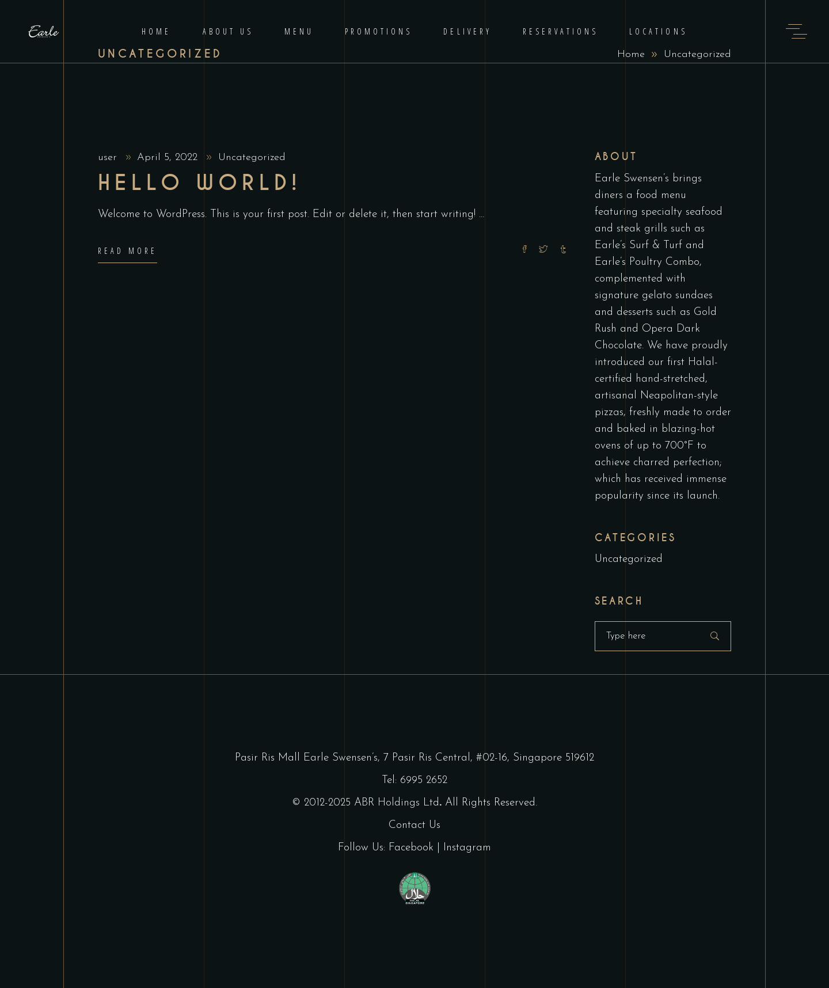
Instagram (467, 847)
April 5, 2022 (169, 157)
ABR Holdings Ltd (396, 802)
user (109, 157)
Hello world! (200, 183)
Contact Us (414, 825)
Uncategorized (252, 157)
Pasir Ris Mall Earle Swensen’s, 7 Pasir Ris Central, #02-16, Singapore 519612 (414, 758)
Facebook (411, 847)
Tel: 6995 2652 (414, 780)
